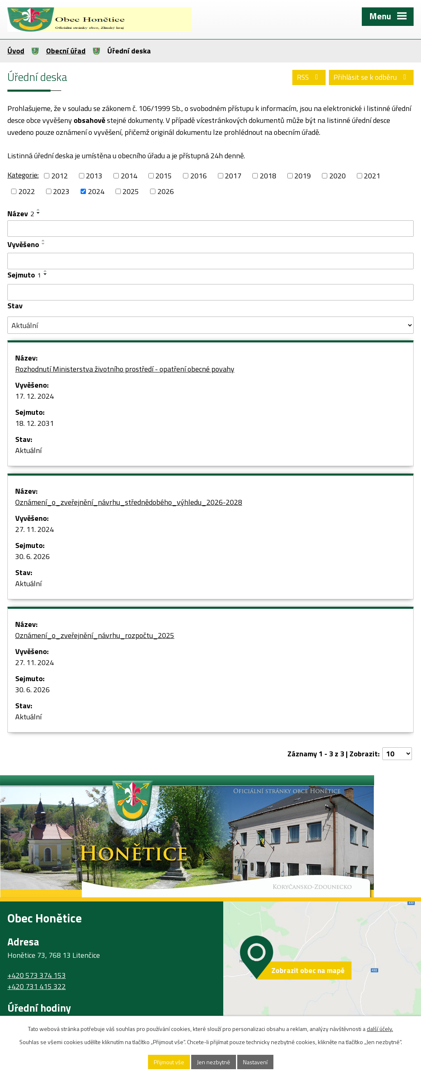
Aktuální (28, 450)
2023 (61, 191)
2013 (94, 175)
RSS (309, 77)
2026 (165, 191)
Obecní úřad (66, 50)
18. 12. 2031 (34, 423)
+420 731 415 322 (36, 986)
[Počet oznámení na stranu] (397, 753)
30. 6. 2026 (32, 556)
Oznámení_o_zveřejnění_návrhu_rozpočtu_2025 (94, 635)
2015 (163, 175)
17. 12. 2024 (34, 396)
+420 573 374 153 (36, 975)
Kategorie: (23, 174)
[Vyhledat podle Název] (210, 228)
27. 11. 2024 (34, 529)
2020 (337, 175)
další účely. (380, 1028)
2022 (27, 191)
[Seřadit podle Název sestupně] (38, 213)
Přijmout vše (169, 1062)
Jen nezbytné (213, 1062)
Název (20, 213)
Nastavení (255, 1062)
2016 (198, 175)
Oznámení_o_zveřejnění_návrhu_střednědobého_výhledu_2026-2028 (128, 502)
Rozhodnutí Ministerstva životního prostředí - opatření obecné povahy (124, 368)
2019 (302, 175)
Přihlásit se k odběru (371, 77)
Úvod (15, 50)
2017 (233, 175)
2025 (131, 191)
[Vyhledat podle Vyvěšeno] (210, 261)
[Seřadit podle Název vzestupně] (38, 209)
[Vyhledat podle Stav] (210, 325)
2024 (96, 191)
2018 (268, 175)
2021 (372, 175)
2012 (59, 175)
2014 (129, 175)
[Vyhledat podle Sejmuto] (210, 292)
